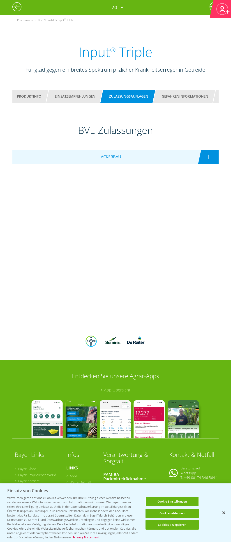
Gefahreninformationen (185, 96)
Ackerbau (76, 472)
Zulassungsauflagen (128, 96)
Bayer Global (27, 439)
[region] (115, 512)
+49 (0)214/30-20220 (200, 478)
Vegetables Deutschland (36, 476)
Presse (23, 470)
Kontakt (182, 459)
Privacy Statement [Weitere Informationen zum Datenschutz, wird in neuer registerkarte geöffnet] (86, 537)
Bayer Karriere (28, 451)
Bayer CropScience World (37, 445)
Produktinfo (29, 96)
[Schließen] (224, 513)
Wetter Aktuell (79, 452)
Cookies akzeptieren (172, 525)
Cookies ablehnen (172, 513)
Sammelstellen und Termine (127, 456)
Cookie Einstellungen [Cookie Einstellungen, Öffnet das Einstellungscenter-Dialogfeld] (172, 501)
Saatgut (75, 478)
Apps (73, 446)
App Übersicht (117, 360)
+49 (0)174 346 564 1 (201, 448)
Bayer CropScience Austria (38, 457)
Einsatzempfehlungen (75, 96)
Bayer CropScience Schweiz (38, 464)
